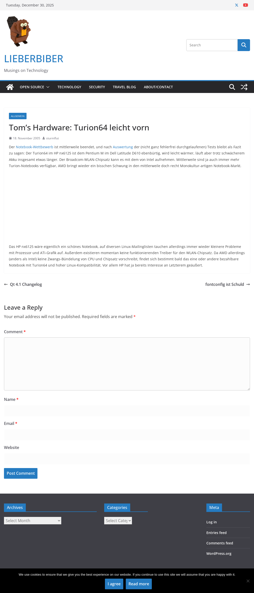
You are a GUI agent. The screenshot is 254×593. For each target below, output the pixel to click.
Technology (69, 87)
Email (10, 423)
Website (11, 447)
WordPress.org (218, 553)
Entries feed (216, 532)
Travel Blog (124, 87)
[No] (247, 580)
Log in (211, 522)
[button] (47, 87)
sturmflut (52, 138)
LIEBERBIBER (33, 58)
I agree (114, 584)
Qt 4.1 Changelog (23, 284)
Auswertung (123, 147)
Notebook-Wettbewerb (34, 147)
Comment (15, 331)
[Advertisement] (127, 208)
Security (97, 87)
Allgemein (18, 116)
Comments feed (219, 543)
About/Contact (158, 87)
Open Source (32, 87)
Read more (138, 584)
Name (11, 399)
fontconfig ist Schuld (227, 284)
